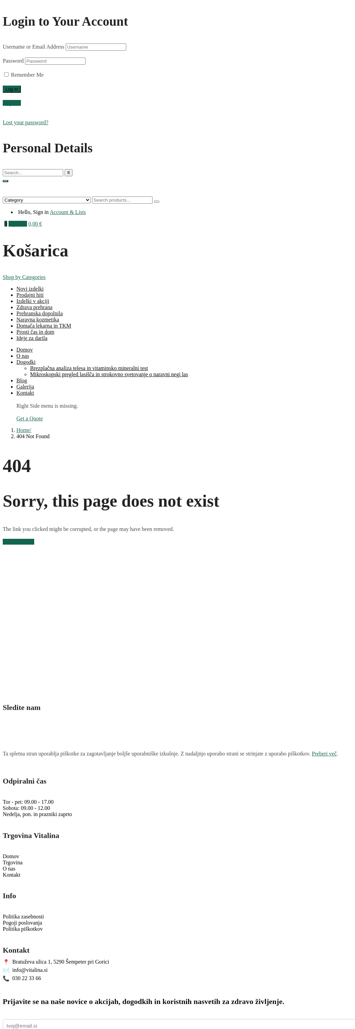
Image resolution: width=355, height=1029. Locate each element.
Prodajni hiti (30, 295)
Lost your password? (25, 122)
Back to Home (18, 542)
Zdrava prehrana (34, 307)
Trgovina (13, 862)
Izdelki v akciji (32, 301)
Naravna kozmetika (37, 319)
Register (12, 103)
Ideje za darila (32, 338)
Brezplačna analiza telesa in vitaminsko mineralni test (89, 368)
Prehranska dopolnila (39, 313)
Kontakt (25, 393)
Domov (24, 350)
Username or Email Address (33, 47)
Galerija (25, 387)
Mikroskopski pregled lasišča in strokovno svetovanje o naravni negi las (109, 374)
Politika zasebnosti (23, 916)
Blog (21, 380)
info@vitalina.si (25, 970)
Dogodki (26, 362)
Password (13, 61)
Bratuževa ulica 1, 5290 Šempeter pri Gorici (56, 962)
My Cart (18, 224)
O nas (22, 356)
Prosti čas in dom (35, 332)
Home (23, 430)
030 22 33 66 (22, 978)
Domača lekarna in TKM (43, 326)
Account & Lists (68, 212)
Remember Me (24, 75)
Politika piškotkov (23, 929)
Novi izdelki (30, 289)
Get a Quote (29, 418)
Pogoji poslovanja (22, 923)
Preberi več (324, 754)
